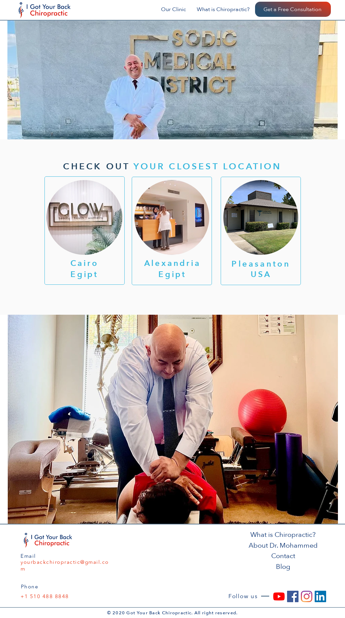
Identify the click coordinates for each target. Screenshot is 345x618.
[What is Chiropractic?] (283, 534)
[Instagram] (306, 596)
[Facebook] (293, 596)
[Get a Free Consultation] (293, 9)
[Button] (84, 230)
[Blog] (284, 566)
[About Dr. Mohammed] (283, 545)
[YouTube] (279, 596)
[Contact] (283, 556)
